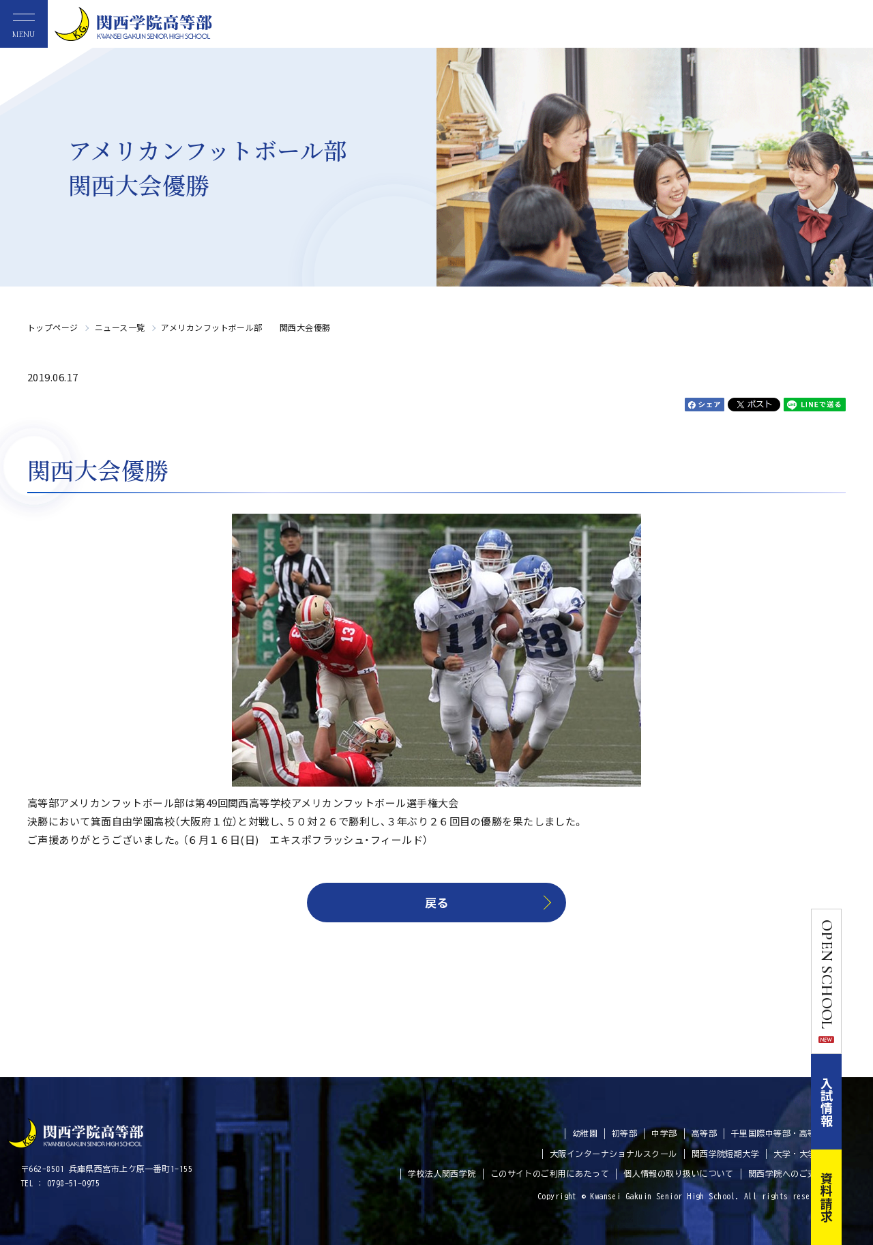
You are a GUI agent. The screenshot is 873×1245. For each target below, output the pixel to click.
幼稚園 (584, 1133)
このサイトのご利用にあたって (549, 1173)
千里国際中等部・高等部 (778, 1133)
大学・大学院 (799, 1153)
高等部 (704, 1133)
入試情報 (858, 1101)
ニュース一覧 (120, 327)
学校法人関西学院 (442, 1173)
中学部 (664, 1133)
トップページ (52, 327)
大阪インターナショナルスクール (613, 1153)
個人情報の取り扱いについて (678, 1173)
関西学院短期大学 (726, 1153)
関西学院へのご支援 (786, 1173)
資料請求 (858, 1197)
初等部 (624, 1133)
